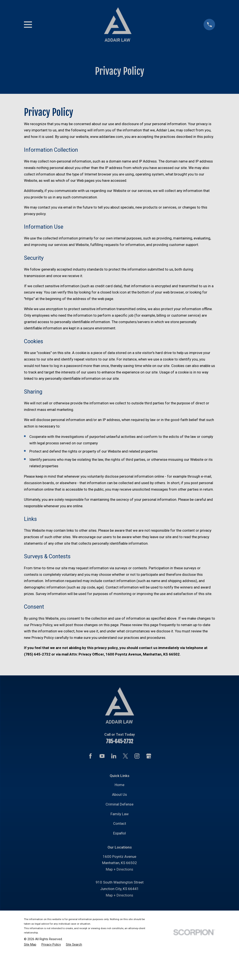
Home (119, 785)
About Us (119, 794)
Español (119, 833)
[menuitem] (30, 944)
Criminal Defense (119, 804)
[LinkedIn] (113, 756)
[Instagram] (137, 756)
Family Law (120, 814)
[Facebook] (90, 756)
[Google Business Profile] (148, 756)
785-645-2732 (119, 741)
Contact (119, 823)
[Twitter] (125, 756)
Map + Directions (119, 869)
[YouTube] (102, 756)
